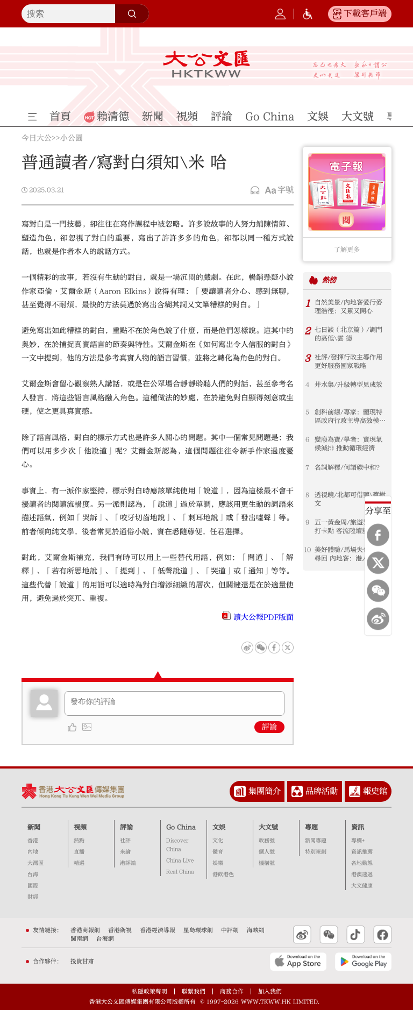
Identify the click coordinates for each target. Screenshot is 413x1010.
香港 (32, 840)
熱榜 (329, 280)
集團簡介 (264, 791)
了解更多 (347, 249)
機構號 (267, 863)
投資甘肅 (82, 961)
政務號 (267, 840)
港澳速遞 (362, 874)
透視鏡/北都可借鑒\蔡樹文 (350, 499)
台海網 (105, 938)
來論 (125, 852)
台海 (32, 874)
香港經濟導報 (157, 930)
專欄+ (358, 840)
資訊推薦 (362, 852)
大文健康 (362, 886)
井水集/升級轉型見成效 (348, 384)
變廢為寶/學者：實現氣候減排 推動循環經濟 (348, 444)
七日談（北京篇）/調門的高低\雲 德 (348, 334)
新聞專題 (315, 840)
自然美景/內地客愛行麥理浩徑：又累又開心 (348, 306)
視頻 (80, 827)
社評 (125, 840)
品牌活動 (321, 791)
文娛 (218, 827)
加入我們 (270, 991)
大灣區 (35, 863)
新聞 (33, 827)
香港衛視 (120, 930)
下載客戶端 (365, 13)
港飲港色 (223, 874)
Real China (180, 872)
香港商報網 (85, 930)
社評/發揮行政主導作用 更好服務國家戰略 (348, 361)
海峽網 (256, 930)
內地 (32, 852)
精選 (79, 863)
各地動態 (362, 863)
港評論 (128, 863)
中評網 (230, 930)
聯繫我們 (193, 991)
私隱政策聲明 (149, 991)
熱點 (79, 840)
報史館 (375, 791)
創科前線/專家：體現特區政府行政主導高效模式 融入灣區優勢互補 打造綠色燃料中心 (350, 416)
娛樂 (217, 863)
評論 (269, 727)
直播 (79, 852)
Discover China (177, 844)
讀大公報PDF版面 (263, 617)
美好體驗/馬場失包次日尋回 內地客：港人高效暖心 (348, 554)
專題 (311, 827)
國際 (32, 886)
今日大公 (37, 139)
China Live (180, 860)
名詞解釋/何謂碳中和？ (348, 467)
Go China (181, 827)
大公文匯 (206, 63)
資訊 (357, 827)
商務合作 (232, 991)
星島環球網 (198, 930)
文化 (217, 840)
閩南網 (79, 938)
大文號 (268, 827)
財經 (32, 897)
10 (307, 549)
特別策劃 (315, 852)
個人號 (267, 852)
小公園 (71, 139)
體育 (217, 852)
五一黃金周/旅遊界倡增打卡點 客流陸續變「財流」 (348, 526)
